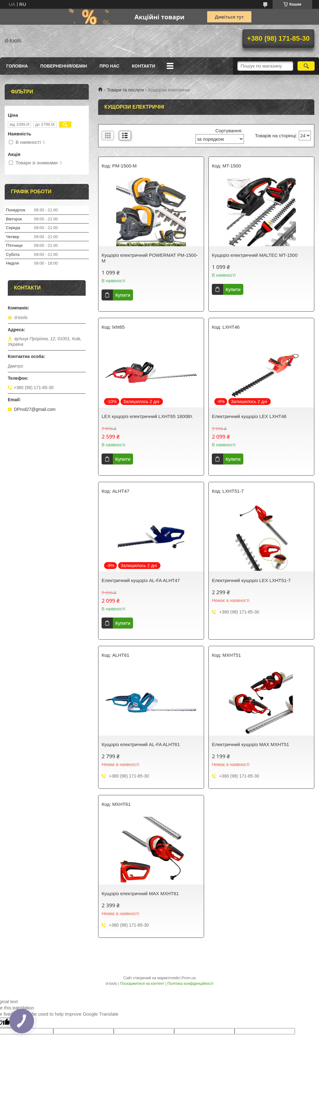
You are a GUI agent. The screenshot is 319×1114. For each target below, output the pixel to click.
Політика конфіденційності (190, 983)
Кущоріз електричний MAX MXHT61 (140, 893)
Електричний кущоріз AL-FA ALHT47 (141, 580)
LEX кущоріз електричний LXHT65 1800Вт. (147, 416)
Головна (17, 65)
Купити (122, 295)
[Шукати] (306, 66)
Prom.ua (189, 978)
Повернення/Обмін (63, 65)
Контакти (143, 65)
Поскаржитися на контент (142, 983)
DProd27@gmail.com (34, 409)
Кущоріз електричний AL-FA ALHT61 (141, 744)
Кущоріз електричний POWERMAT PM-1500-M (150, 257)
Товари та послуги (125, 89)
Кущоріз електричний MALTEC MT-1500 (255, 255)
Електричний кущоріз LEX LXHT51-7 (251, 580)
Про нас (109, 65)
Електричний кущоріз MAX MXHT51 (250, 744)
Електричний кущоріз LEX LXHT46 (249, 416)
